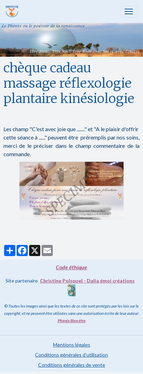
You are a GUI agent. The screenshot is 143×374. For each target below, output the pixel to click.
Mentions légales (71, 345)
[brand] (13, 11)
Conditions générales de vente (71, 365)
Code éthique (71, 267)
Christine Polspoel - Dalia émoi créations (87, 281)
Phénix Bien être (72, 320)
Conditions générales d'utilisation (71, 355)
